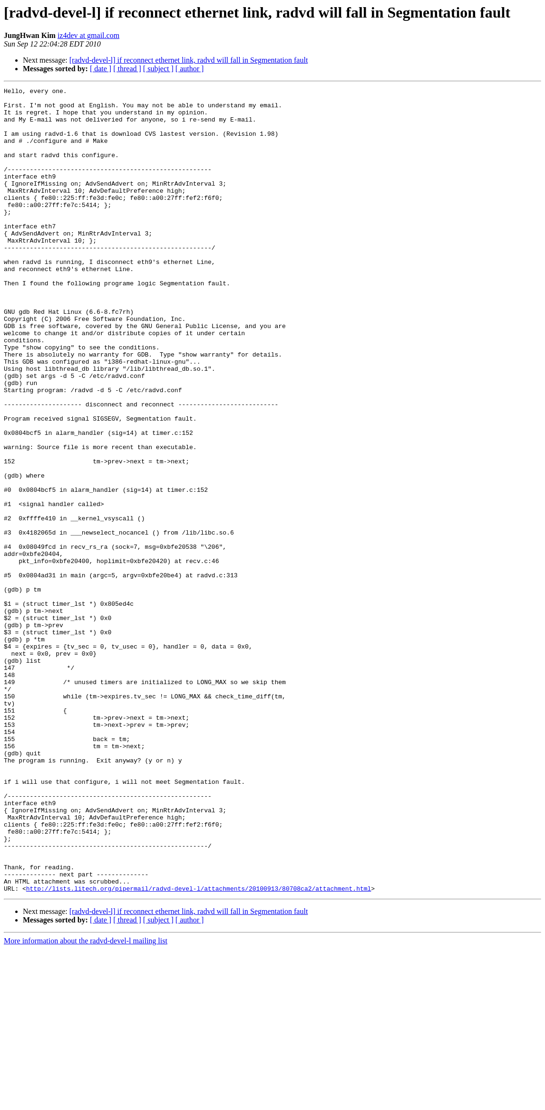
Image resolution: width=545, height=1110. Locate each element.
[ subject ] (158, 69)
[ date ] (100, 69)
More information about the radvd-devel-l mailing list (85, 1102)
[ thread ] (127, 69)
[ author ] (189, 69)
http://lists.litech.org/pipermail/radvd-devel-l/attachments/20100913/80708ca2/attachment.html (198, 1049)
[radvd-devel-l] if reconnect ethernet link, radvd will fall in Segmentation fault (188, 60)
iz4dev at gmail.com (88, 35)
